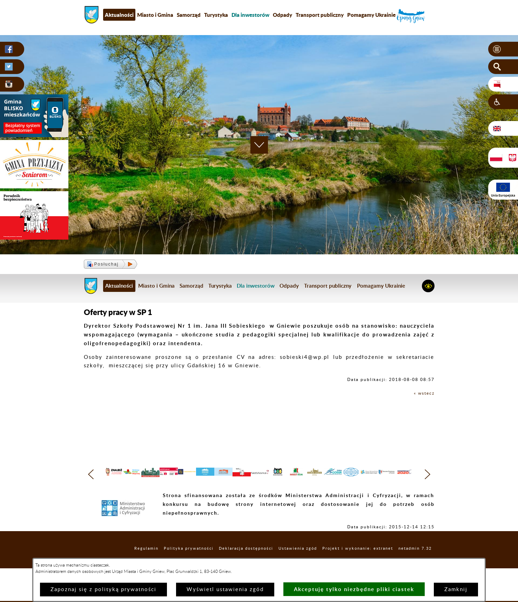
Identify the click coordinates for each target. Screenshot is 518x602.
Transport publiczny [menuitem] (320, 15)
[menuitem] (250, 15)
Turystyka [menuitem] (216, 15)
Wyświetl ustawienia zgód (225, 589)
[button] (503, 49)
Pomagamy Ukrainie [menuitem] (371, 15)
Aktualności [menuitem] (119, 15)
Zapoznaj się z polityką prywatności (103, 589)
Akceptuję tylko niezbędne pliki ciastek (354, 589)
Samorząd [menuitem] (189, 15)
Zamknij (455, 589)
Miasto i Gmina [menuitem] (155, 15)
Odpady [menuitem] (282, 15)
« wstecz (422, 393)
